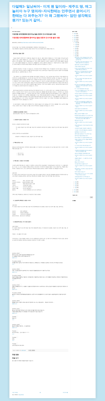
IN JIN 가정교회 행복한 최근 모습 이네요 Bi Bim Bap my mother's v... (83, 69)
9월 (76, 48)
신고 (16, 257)
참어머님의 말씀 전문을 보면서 (81, 135)
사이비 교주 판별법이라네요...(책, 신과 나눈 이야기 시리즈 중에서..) (84, 91)
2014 (75, 41)
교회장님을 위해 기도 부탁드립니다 (82, 176)
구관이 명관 (77, 160)
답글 (13, 257)
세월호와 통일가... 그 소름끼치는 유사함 (83, 158)
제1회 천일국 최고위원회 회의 (81, 108)
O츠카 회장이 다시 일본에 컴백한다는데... (84, 137)
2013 (75, 189)
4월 (76, 182)
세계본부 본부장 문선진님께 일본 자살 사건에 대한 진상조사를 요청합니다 (83, 118)
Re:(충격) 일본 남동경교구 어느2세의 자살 (84, 115)
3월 (76, 183)
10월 (76, 46)
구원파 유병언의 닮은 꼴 (80, 66)
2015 (75, 39)
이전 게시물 (65, 392)
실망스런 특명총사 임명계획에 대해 (82, 153)
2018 (75, 33)
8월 (76, 50)
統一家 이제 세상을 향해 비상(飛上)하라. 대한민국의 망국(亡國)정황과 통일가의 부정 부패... (83, 102)
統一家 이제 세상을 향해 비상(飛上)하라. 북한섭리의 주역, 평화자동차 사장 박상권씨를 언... (83, 85)
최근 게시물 (15, 392)
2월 (76, 185)
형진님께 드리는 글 (79, 120)
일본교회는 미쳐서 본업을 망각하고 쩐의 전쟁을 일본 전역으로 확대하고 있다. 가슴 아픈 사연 (84, 58)
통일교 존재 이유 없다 (79, 162)
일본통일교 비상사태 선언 (80, 132)
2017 (75, 35)
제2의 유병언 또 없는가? (80, 171)
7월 (76, 52)
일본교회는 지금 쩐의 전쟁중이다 (82, 64)
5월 (76, 55)
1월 (76, 187)
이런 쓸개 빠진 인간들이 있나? (81, 163)
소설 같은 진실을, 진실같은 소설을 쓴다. (83, 128)
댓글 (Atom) (21, 394)
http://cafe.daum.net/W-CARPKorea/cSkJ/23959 (32, 42)
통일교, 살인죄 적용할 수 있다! (81, 113)
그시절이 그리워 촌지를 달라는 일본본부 (83, 130)
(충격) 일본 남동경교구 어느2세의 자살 (83, 133)
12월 (76, 42)
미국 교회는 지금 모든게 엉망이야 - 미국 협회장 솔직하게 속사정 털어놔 (83, 62)
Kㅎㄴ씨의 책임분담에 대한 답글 (82, 88)
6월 (76, 53)
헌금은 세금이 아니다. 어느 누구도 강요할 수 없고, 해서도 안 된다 (84, 174)
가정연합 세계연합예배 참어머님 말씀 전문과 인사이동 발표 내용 (83, 151)
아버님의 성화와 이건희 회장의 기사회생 (83, 93)
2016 (75, 37)
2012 (75, 191)
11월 (76, 44)
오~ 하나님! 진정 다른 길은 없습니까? (83, 145)
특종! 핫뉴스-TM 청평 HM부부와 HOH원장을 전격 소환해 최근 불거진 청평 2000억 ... (83, 72)
